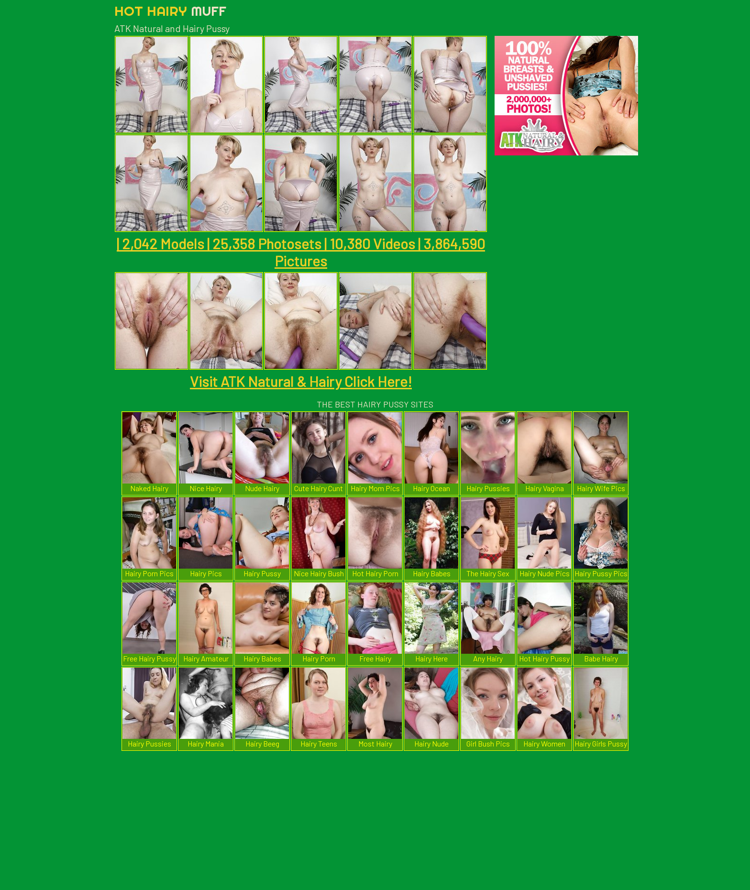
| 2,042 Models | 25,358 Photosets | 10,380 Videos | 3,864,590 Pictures (301, 252)
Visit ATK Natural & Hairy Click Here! (301, 381)
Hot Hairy (170, 10)
